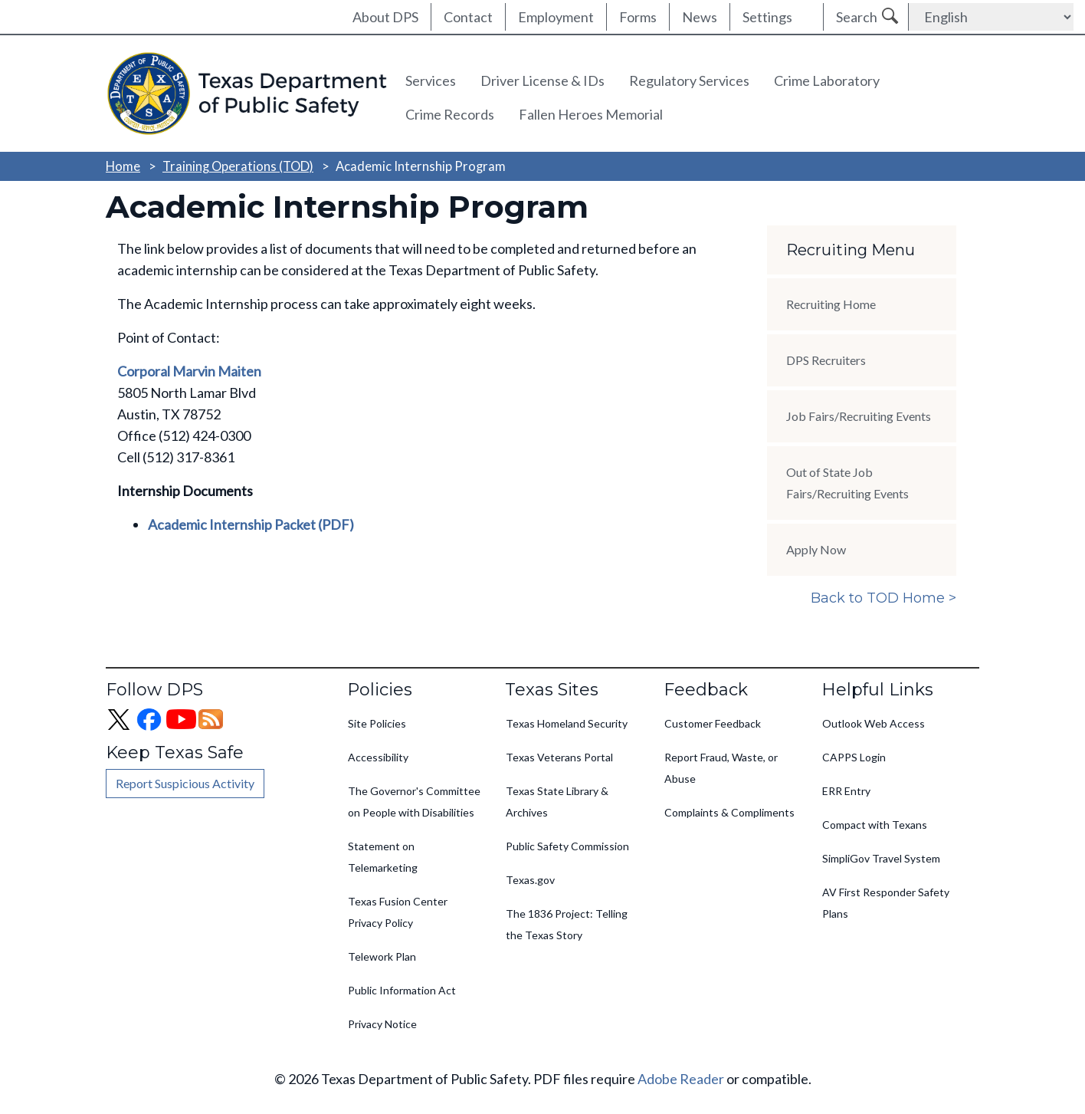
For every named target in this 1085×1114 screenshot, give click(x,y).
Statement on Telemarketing (383, 857)
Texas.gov (530, 879)
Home (123, 166)
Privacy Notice (382, 1023)
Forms (638, 16)
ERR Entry (846, 790)
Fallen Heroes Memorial (591, 114)
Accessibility (378, 757)
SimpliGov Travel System (881, 858)
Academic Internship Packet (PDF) (251, 524)
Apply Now (816, 549)
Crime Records (449, 114)
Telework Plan (382, 956)
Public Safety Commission (567, 846)
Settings (767, 16)
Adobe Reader (681, 1078)
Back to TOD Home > (883, 598)
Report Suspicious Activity (185, 783)
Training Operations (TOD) (237, 166)
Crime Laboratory (827, 80)
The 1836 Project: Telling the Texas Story (567, 924)
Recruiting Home (831, 304)
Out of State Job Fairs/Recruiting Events (847, 483)
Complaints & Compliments (729, 812)
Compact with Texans (874, 824)
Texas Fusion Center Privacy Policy (397, 912)
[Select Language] (991, 17)
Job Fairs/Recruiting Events (858, 416)
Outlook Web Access (873, 723)
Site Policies (377, 723)
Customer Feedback (712, 723)
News (699, 16)
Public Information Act (402, 990)
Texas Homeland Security (567, 723)
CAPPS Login (854, 757)
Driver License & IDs (542, 80)
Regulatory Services (689, 80)
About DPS (385, 16)
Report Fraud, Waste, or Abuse (721, 768)
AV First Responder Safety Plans (885, 903)
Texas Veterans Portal (559, 757)
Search (856, 16)
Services (430, 80)
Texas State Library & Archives (557, 801)
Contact (468, 16)
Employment (556, 16)
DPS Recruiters (826, 360)
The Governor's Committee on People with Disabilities (414, 801)
